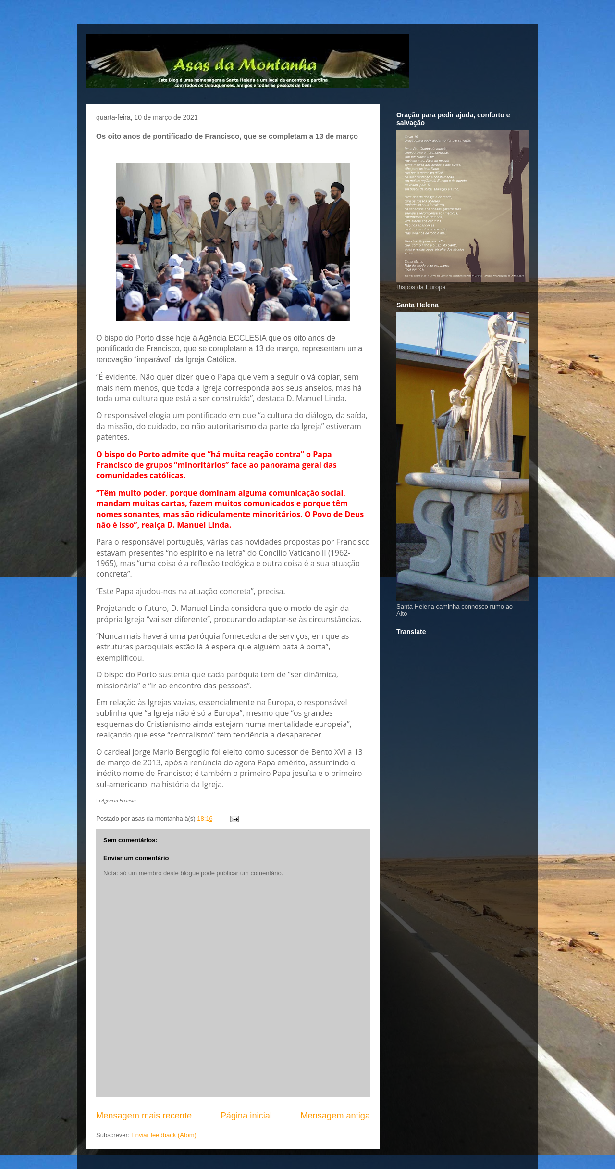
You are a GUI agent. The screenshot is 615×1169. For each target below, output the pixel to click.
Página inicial (246, 1115)
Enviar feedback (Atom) (164, 1135)
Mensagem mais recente (144, 1115)
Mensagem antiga (335, 1115)
